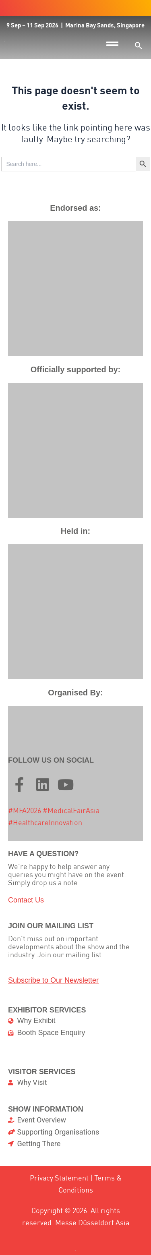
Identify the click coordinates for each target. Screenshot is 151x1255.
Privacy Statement (59, 1177)
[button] (138, 45)
